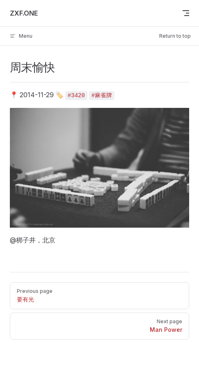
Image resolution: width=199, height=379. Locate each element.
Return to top (175, 36)
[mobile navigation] (186, 13)
